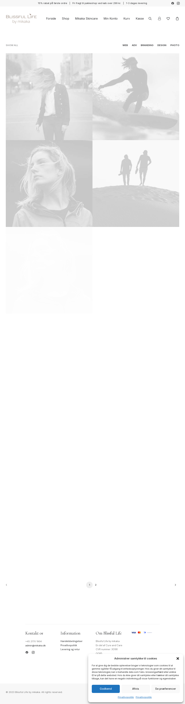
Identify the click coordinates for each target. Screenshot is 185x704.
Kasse (140, 18)
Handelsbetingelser (72, 641)
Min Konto (111, 18)
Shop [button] (65, 18)
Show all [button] (12, 45)
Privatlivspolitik (126, 697)
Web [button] (125, 45)
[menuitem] (173, 3)
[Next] (174, 586)
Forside (51, 18)
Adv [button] (134, 45)
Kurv (126, 18)
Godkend (106, 688)
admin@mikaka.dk (35, 645)
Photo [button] (174, 45)
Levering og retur (70, 649)
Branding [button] (147, 45)
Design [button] (161, 45)
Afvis (135, 688)
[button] (178, 658)
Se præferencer (165, 688)
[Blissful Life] (21, 18)
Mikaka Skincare (86, 18)
